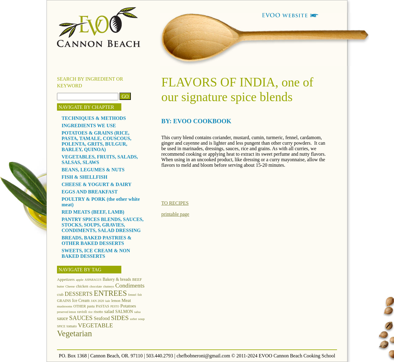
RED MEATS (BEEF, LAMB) (93, 212)
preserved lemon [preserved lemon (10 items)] (66, 312)
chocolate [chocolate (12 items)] (95, 286)
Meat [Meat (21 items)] (126, 300)
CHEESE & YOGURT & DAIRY (96, 184)
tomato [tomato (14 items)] (71, 326)
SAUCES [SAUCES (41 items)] (81, 317)
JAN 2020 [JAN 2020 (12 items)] (97, 301)
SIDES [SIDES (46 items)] (120, 318)
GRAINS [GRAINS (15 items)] (64, 301)
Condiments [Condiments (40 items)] (129, 285)
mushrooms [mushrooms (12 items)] (64, 306)
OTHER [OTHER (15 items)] (80, 306)
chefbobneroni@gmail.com (203, 355)
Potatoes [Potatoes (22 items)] (128, 305)
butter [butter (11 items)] (60, 286)
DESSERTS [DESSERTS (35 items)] (79, 294)
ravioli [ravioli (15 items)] (82, 312)
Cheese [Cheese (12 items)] (70, 286)
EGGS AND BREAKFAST (90, 191)
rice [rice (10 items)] (90, 312)
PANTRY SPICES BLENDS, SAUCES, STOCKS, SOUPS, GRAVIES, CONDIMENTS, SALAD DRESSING (103, 225)
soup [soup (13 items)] (141, 319)
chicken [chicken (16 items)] (82, 286)
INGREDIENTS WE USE (89, 125)
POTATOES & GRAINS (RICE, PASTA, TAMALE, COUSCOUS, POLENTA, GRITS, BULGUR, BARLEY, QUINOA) (96, 141)
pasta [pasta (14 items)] (90, 306)
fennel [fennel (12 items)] (132, 294)
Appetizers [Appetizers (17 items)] (66, 279)
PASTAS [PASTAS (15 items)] (102, 306)
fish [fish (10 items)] (140, 294)
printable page (175, 214)
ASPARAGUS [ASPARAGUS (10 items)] (93, 279)
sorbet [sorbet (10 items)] (133, 319)
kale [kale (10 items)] (107, 301)
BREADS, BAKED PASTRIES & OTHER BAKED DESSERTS (96, 240)
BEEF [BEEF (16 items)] (137, 279)
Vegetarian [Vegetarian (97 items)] (74, 333)
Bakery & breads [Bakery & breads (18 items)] (117, 279)
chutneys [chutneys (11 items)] (108, 286)
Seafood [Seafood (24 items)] (102, 318)
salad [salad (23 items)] (109, 311)
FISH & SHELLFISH (84, 177)
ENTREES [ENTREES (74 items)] (110, 293)
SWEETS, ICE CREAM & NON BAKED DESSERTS (96, 253)
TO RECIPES (175, 203)
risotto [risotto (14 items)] (98, 312)
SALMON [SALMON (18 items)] (124, 311)
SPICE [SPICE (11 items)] (61, 326)
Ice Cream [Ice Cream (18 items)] (81, 300)
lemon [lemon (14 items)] (115, 301)
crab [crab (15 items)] (60, 294)
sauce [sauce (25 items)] (62, 318)
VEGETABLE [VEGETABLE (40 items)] (95, 325)
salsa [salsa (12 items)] (137, 312)
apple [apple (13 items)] (80, 279)
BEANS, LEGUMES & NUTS (93, 169)
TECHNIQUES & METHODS (94, 118)
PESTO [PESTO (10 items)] (114, 306)
